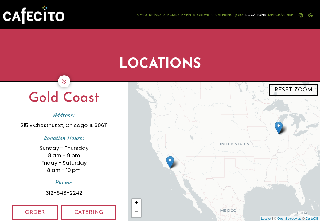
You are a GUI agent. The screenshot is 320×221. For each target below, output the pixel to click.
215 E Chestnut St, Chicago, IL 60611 (64, 125)
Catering (224, 15)
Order (28, 214)
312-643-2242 (63, 192)
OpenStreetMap (289, 218)
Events (188, 15)
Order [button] (205, 15)
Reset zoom (293, 90)
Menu (142, 15)
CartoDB (312, 218)
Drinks (155, 15)
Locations (255, 15)
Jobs (239, 15)
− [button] (137, 212)
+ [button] (137, 203)
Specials (171, 15)
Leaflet (266, 218)
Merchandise (280, 15)
